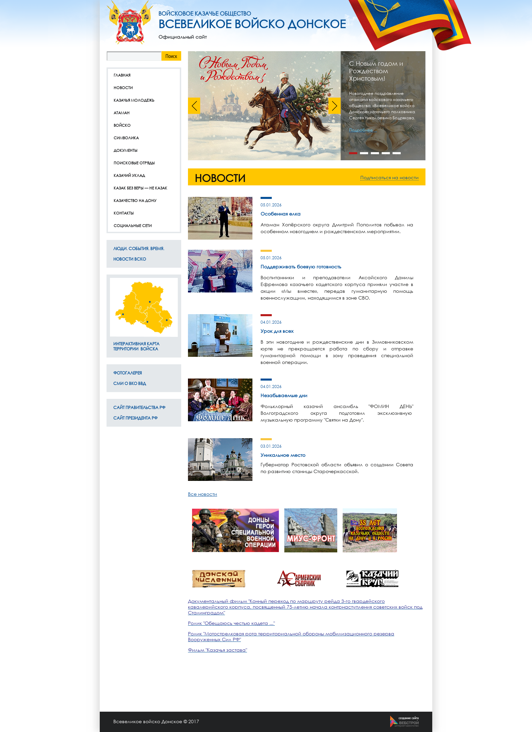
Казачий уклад (129, 175)
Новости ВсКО (129, 259)
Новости (123, 87)
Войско (122, 125)
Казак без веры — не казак (140, 188)
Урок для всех (277, 331)
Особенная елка (281, 214)
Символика (126, 138)
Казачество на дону (135, 200)
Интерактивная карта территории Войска (136, 346)
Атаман (122, 112)
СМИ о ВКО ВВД (129, 383)
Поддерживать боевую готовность (301, 266)
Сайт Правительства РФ (139, 407)
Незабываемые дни (284, 395)
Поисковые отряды (134, 163)
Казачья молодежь (134, 100)
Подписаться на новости (389, 177)
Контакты (124, 213)
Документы (125, 150)
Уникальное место (283, 455)
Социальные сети (133, 225)
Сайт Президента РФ (135, 418)
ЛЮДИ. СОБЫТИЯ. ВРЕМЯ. (138, 248)
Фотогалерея (127, 372)
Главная (122, 75)
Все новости (202, 494)
